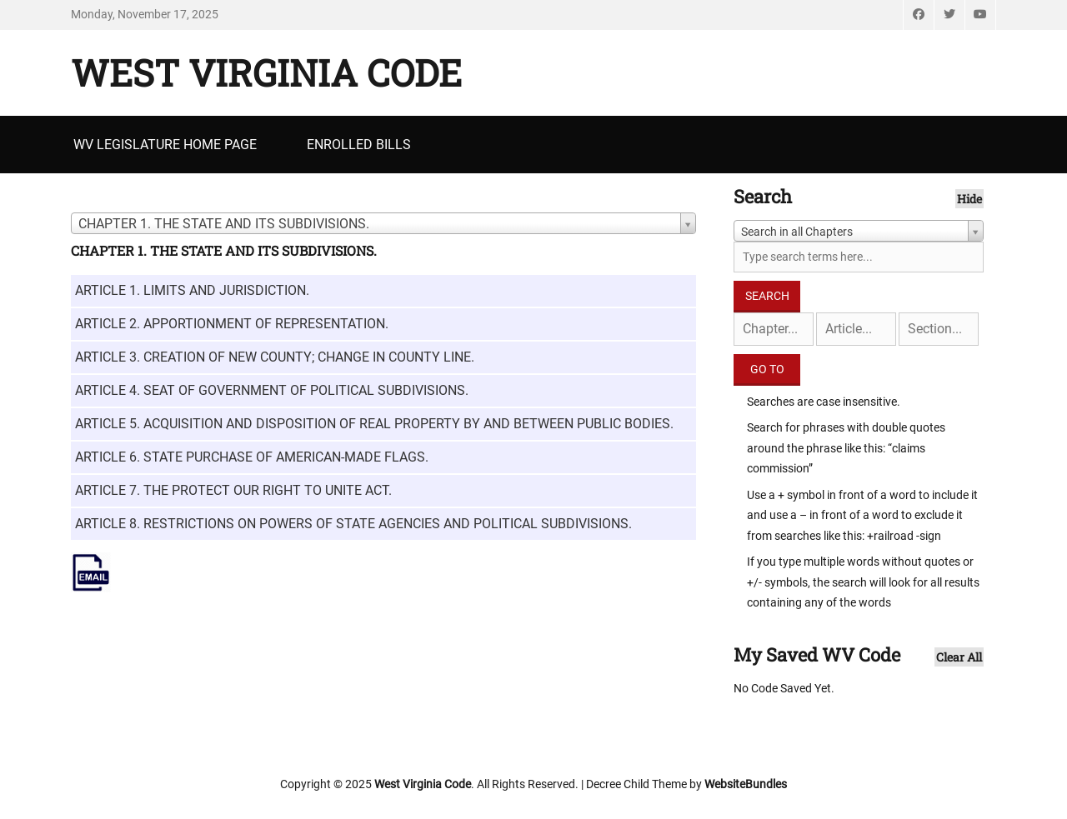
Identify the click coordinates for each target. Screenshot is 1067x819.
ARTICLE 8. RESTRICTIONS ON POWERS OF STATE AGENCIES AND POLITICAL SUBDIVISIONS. (353, 524)
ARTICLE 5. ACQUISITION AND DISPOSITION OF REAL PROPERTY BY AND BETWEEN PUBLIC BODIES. (374, 424)
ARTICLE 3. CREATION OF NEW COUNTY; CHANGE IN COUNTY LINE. (274, 357)
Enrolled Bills (359, 144)
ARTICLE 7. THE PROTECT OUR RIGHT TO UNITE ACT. (233, 490)
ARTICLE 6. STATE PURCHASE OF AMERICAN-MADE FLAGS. (251, 457)
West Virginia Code (266, 72)
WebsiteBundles (745, 784)
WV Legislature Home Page (165, 144)
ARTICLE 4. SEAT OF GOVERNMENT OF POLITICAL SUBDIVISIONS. (271, 390)
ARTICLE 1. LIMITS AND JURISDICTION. (192, 290)
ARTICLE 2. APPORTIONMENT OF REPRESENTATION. (231, 324)
